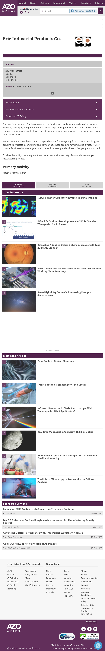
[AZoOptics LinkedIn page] (21, 12)
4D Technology (14, 527)
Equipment (51, 578)
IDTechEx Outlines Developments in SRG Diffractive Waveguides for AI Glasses (66, 223)
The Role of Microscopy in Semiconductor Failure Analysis (65, 480)
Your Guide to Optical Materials (55, 361)
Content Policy (87, 605)
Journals (50, 592)
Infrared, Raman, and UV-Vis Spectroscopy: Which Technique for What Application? (65, 409)
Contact (84, 585)
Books (66, 571)
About (84, 571)
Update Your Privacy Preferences (23, 647)
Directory (50, 585)
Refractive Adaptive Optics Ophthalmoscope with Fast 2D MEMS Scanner (68, 246)
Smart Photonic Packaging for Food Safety (61, 384)
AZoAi (27, 578)
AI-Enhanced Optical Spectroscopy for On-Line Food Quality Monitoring (67, 457)
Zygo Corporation (15, 537)
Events (67, 574)
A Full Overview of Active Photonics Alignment (29, 543)
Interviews (51, 588)
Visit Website (12, 102)
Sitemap (67, 592)
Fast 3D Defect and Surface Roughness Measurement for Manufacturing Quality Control (48, 521)
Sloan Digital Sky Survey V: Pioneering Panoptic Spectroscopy (64, 294)
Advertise (85, 588)
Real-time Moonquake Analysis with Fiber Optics (65, 431)
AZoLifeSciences (32, 585)
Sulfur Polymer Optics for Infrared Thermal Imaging (67, 197)
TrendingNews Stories (18, 185)
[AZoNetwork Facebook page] (25, 12)
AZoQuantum (31, 574)
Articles (49, 574)
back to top (91, 621)
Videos (49, 581)
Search (84, 574)
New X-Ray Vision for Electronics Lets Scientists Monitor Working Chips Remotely (69, 270)
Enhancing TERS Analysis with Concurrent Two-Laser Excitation (39, 509)
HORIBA (11, 513)
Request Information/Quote (19, 109)
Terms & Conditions (86, 593)
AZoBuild (11, 585)
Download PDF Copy (15, 116)
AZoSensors (30, 571)
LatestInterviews (86, 185)
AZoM (9, 571)
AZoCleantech (13, 581)
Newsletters (86, 581)
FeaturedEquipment (52, 185)
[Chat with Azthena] (98, 645)
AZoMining (11, 588)
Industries (68, 585)
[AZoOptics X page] (29, 12)
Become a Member (89, 578)
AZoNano (11, 574)
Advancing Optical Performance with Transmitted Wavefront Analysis (43, 532)
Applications (69, 581)
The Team (68, 596)
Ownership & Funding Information (87, 611)
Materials (68, 578)
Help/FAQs (68, 588)
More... (100, 3)
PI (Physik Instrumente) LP (19, 548)
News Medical (31, 581)
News (48, 571)
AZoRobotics (12, 578)
